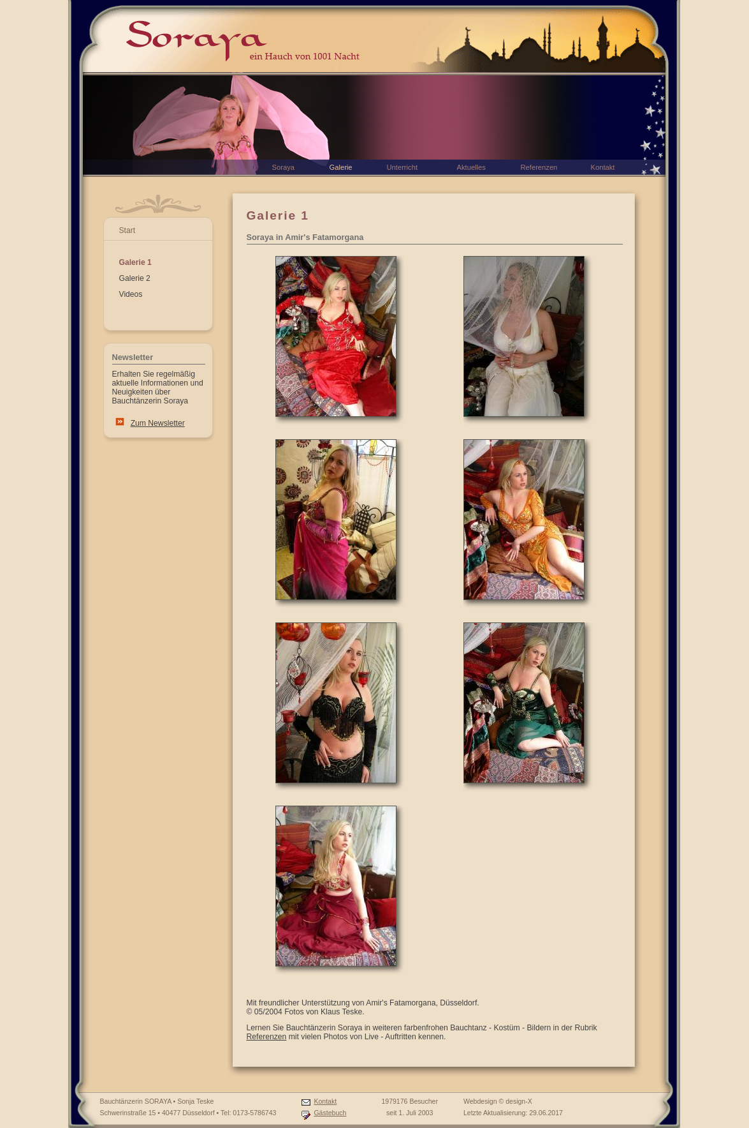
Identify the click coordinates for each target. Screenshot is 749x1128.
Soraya (283, 167)
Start (127, 230)
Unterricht (402, 167)
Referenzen (267, 1036)
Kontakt (325, 1101)
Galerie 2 (134, 278)
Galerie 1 (135, 262)
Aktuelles (471, 167)
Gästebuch (330, 1113)
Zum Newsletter (158, 423)
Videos (131, 294)
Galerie (341, 167)
